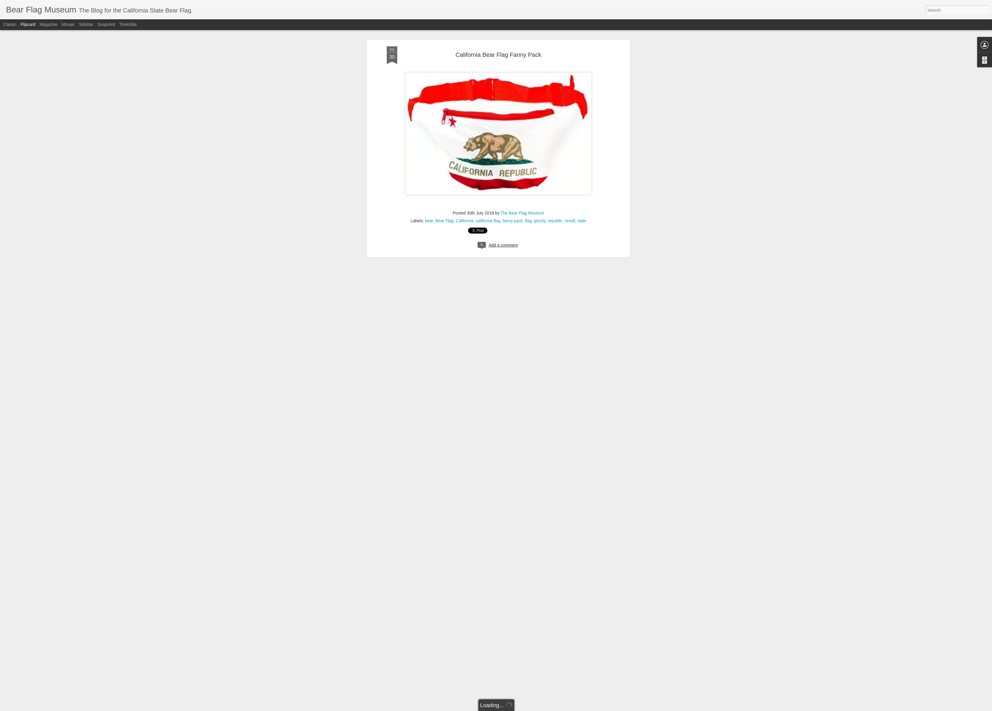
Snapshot (106, 24)
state (581, 109)
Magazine (49, 24)
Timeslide (128, 24)
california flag (488, 109)
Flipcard (28, 24)
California (464, 109)
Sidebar (86, 24)
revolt (570, 109)
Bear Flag (444, 109)
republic (555, 109)
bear (429, 109)
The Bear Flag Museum (522, 101)
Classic (9, 24)
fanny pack (513, 109)
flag (528, 109)
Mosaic (68, 24)
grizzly (540, 109)
